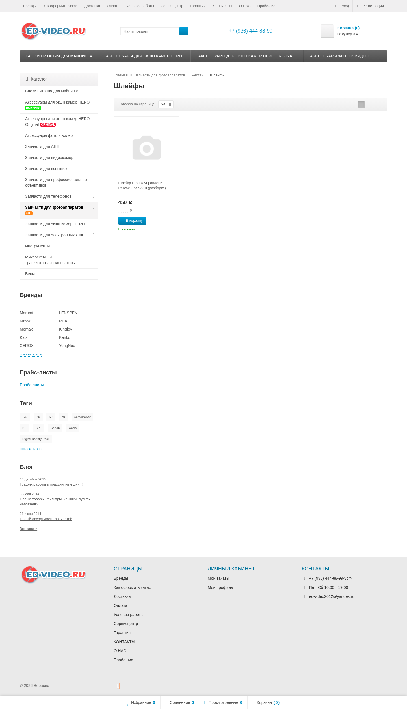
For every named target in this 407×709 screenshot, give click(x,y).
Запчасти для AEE (42, 146)
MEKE (64, 321)
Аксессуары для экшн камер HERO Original (246, 56)
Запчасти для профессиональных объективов (56, 182)
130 (24, 417)
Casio (73, 428)
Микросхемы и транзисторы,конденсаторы (50, 260)
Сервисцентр (172, 6)
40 (38, 417)
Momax (26, 329)
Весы (30, 273)
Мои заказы (218, 578)
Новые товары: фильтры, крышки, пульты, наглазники (56, 501)
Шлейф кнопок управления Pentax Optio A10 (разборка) (142, 185)
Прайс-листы (32, 385)
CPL (39, 428)
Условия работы (140, 6)
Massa (25, 321)
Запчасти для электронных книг (54, 235)
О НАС (245, 6)
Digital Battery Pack (35, 439)
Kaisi (24, 337)
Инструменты (37, 246)
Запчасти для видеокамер (49, 157)
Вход (342, 6)
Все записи (28, 529)
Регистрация (370, 6)
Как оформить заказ (60, 6)
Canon (55, 428)
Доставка (92, 6)
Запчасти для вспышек (46, 168)
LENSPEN (68, 313)
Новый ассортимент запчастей (46, 519)
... (381, 56)
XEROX (27, 345)
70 (63, 417)
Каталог (36, 79)
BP (24, 428)
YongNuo (67, 345)
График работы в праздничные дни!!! (51, 484)
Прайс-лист (267, 6)
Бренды (29, 6)
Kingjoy (65, 329)
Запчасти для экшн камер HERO (55, 224)
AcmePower (82, 417)
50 (50, 417)
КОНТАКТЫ (222, 6)
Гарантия (197, 6)
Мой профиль (220, 587)
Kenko (64, 337)
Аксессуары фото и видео (339, 56)
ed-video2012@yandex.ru (331, 596)
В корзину (131, 220)
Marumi (26, 313)
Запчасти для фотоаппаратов (54, 210)
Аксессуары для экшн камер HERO (144, 56)
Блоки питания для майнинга (59, 56)
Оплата (113, 6)
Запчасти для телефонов (48, 196)
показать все (31, 354)
